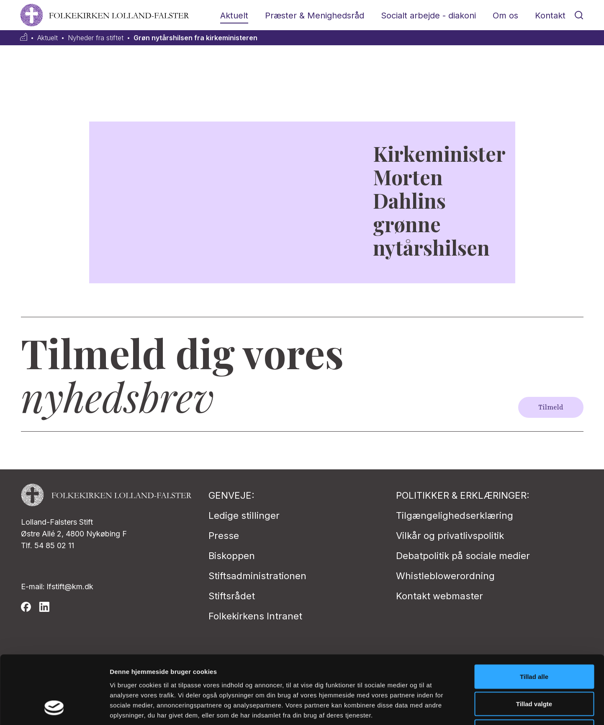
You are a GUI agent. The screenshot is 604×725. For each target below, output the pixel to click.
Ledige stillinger (244, 515)
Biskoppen (231, 556)
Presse (223, 536)
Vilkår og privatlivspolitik (450, 536)
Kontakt (550, 15)
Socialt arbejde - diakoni (428, 15)
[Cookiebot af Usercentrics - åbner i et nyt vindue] (54, 708)
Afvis (534, 669)
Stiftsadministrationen (257, 576)
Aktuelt (234, 15)
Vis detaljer (435, 708)
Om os (505, 15)
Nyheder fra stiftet (95, 38)
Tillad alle (534, 615)
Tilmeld (550, 407)
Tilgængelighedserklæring (454, 515)
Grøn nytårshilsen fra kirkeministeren (195, 38)
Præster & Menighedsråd (314, 15)
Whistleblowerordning (445, 576)
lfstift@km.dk (70, 586)
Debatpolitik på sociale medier (463, 556)
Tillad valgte (534, 642)
